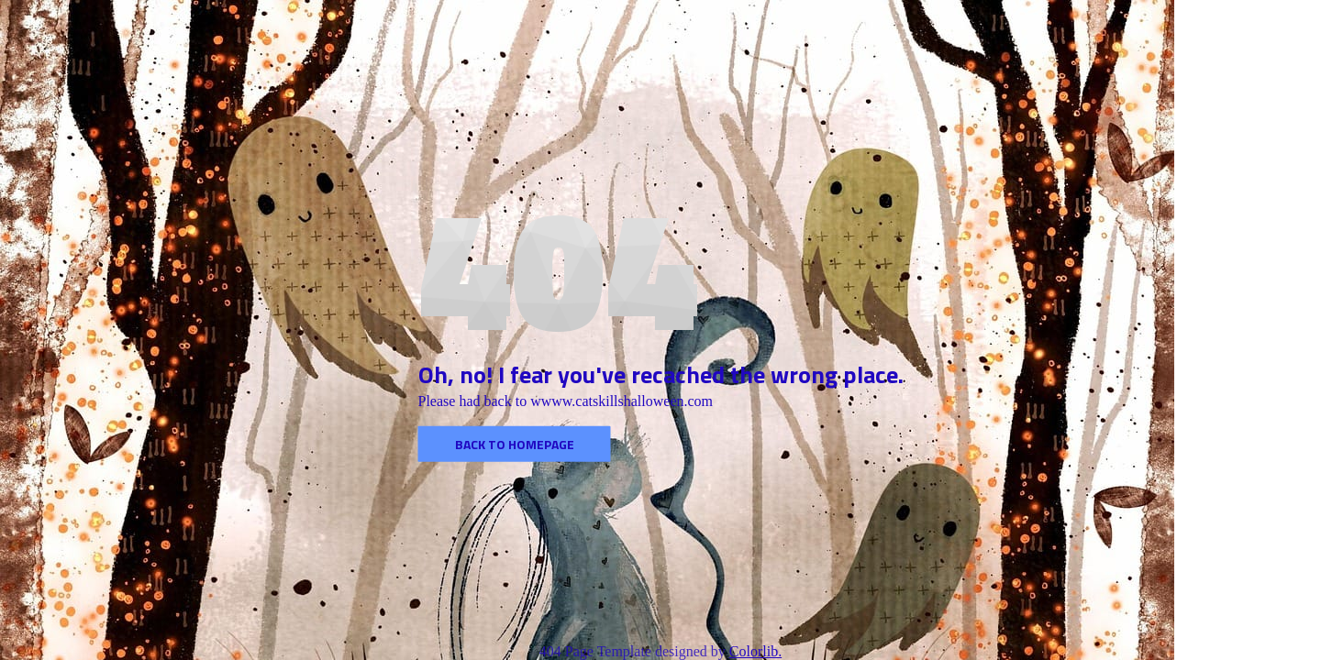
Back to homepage (514, 444)
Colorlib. (755, 651)
